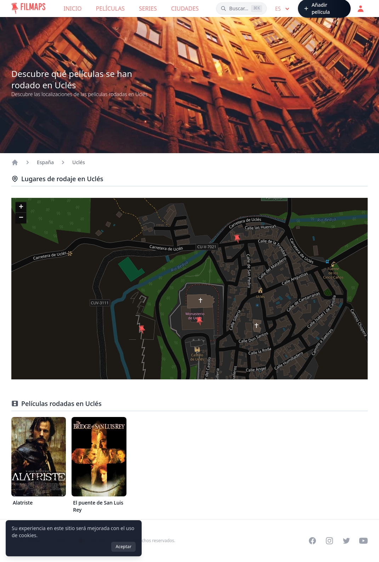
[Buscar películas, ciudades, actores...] (241, 8)
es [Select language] (282, 8)
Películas (110, 8)
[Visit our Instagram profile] (329, 540)
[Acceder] (360, 8)
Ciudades (185, 8)
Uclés (78, 162)
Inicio (73, 8)
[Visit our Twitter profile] (346, 540)
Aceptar (123, 547)
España (45, 162)
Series (148, 8)
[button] (142, 329)
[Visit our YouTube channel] (363, 540)
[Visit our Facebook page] (312, 540)
